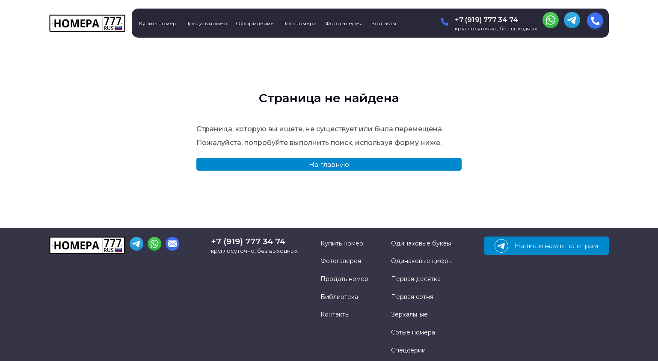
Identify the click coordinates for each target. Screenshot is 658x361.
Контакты (383, 23)
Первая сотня (412, 297)
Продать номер (206, 23)
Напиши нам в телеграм (546, 246)
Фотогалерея (344, 23)
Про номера (299, 23)
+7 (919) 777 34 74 (486, 20)
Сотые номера (413, 332)
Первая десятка (416, 279)
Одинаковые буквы (421, 243)
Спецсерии (408, 350)
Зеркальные (409, 314)
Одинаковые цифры (422, 261)
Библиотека (339, 297)
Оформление (255, 23)
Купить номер (158, 23)
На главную (329, 164)
